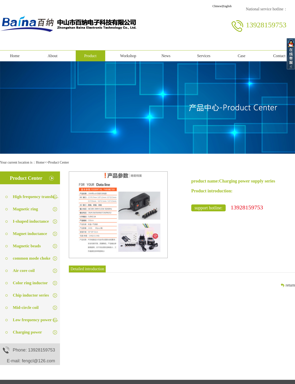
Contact (279, 56)
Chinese (217, 6)
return (290, 285)
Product (90, 56)
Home (14, 56)
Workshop (128, 56)
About (53, 56)
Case (241, 56)
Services (203, 56)
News (166, 56)
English (227, 6)
